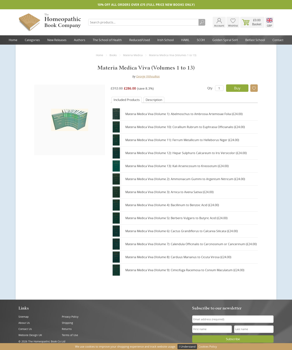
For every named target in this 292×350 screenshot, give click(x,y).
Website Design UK (30, 335)
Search (202, 22)
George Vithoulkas (148, 76)
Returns (67, 329)
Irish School (165, 40)
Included (127, 100)
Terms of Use (70, 335)
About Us (24, 323)
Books (113, 55)
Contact (277, 40)
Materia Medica (133, 55)
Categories (32, 40)
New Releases (56, 40)
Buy (237, 88)
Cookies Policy (208, 346)
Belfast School (255, 40)
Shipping (67, 323)
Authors (79, 40)
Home (13, 40)
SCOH (201, 40)
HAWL (185, 40)
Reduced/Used (139, 40)
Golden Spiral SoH (225, 40)
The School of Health (107, 40)
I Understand (187, 346)
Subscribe (233, 339)
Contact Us (25, 329)
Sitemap (23, 316)
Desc (154, 100)
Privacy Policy (70, 316)
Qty (209, 88)
